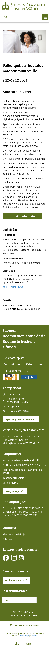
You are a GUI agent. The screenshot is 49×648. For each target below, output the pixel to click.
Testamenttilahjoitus (15, 477)
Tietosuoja (23, 635)
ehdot (34, 635)
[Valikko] (45, 17)
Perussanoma (13, 370)
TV (26, 370)
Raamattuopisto (14, 358)
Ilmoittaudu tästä (22, 216)
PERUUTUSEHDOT (13, 287)
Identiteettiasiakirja (14, 534)
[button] (5, 17)
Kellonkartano (34, 364)
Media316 (11, 377)
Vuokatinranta (13, 364)
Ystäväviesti (9, 539)
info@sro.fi (13, 406)
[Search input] (19, 600)
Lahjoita (29, 377)
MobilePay (8, 469)
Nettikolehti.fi (30, 460)
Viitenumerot (10, 482)
